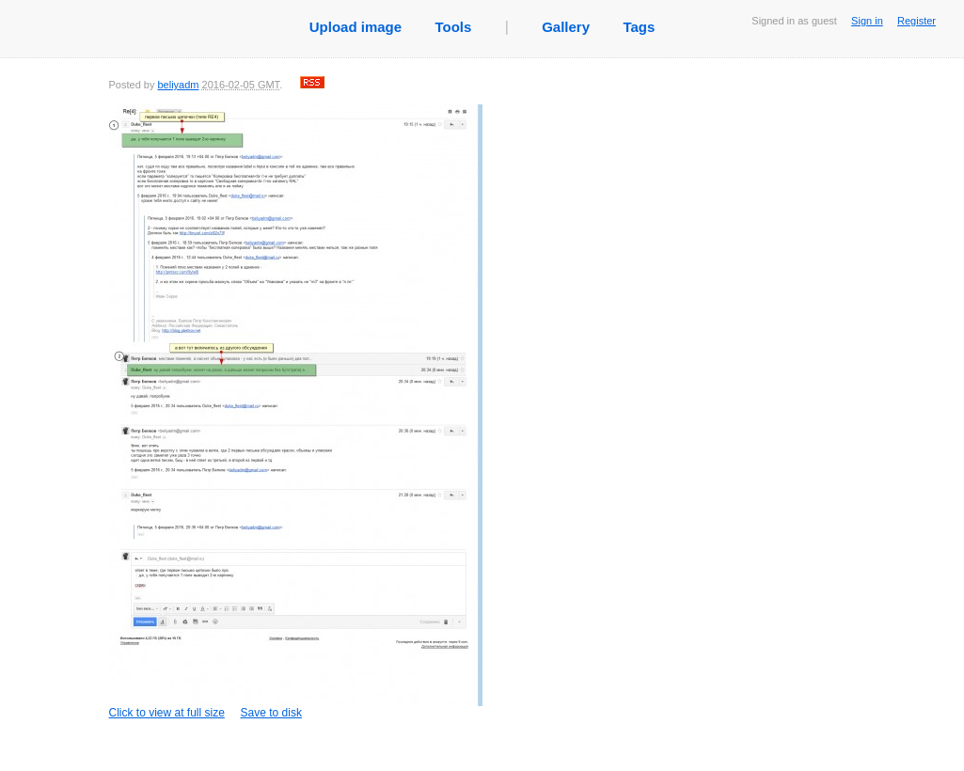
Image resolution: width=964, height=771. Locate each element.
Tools (453, 27)
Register (916, 20)
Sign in (867, 20)
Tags (639, 27)
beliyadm (177, 84)
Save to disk (271, 712)
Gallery (566, 27)
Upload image (355, 27)
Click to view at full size (295, 411)
